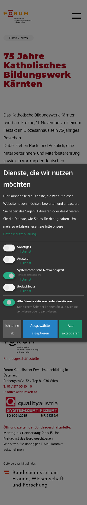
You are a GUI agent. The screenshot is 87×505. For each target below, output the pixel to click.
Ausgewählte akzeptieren (40, 329)
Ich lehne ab (12, 329)
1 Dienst (24, 251)
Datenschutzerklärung (19, 234)
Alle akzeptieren (70, 329)
